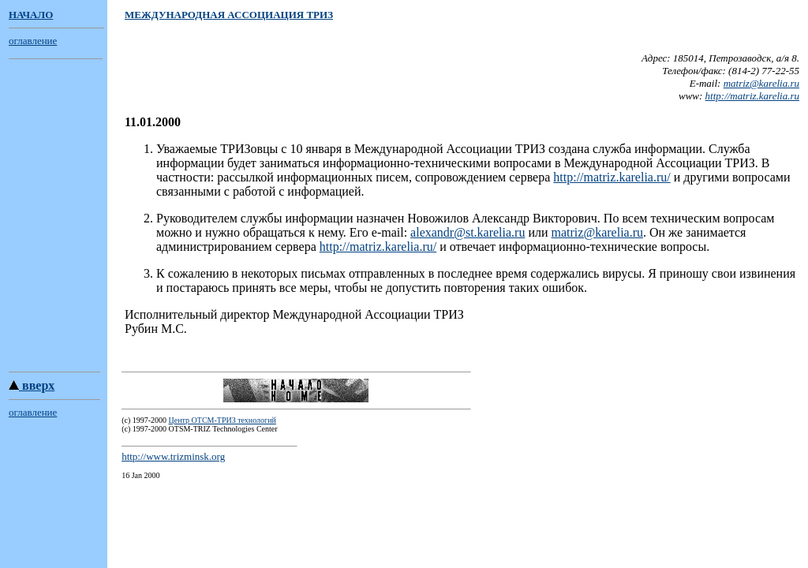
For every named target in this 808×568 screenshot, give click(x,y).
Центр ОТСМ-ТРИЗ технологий (222, 422)
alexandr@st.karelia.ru (467, 232)
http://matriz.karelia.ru (752, 96)
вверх (31, 387)
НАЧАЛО (31, 15)
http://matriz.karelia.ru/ (611, 177)
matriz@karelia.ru (761, 83)
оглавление (33, 41)
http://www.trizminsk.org (173, 459)
